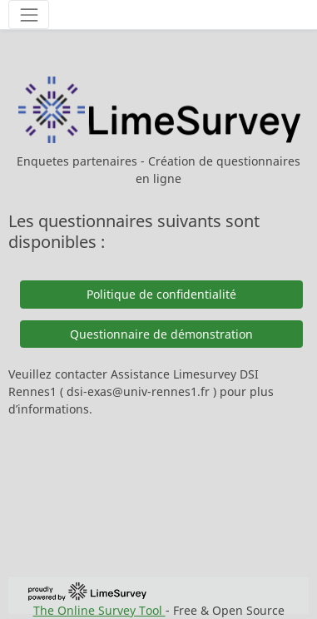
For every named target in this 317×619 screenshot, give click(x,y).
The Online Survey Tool (99, 610)
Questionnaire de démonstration (161, 334)
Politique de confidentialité (161, 294)
